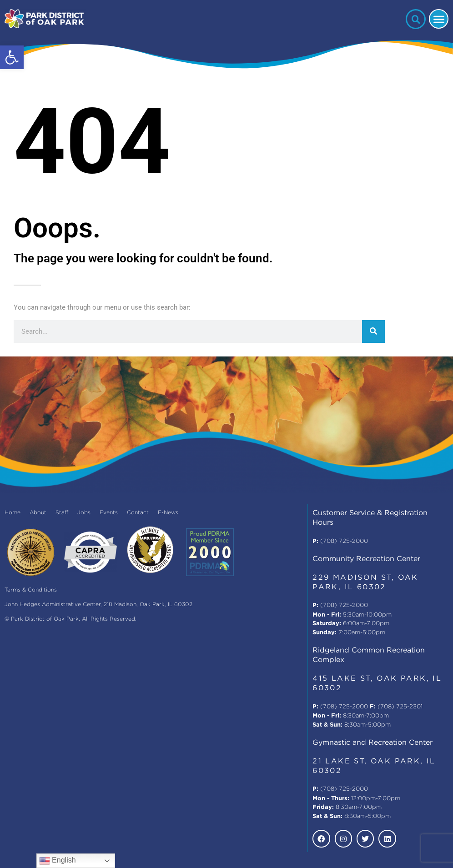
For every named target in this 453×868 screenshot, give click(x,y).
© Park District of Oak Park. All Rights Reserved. (70, 619)
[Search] (373, 331)
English (57, 860)
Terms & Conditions (31, 589)
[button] (12, 57)
